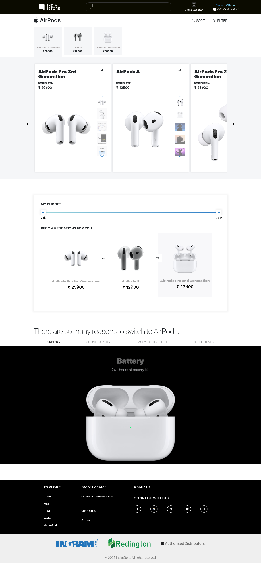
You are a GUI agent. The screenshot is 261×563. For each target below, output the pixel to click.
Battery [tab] (53, 342)
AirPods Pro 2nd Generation (213, 74)
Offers (85, 520)
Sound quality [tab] (98, 342)
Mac (46, 503)
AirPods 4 (128, 72)
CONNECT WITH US (151, 498)
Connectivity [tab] (204, 342)
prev (27, 121)
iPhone (48, 496)
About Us (142, 487)
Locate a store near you (97, 496)
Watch (48, 518)
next (233, 121)
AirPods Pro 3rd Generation (57, 74)
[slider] (43, 212)
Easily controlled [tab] (151, 342)
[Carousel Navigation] (130, 121)
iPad (47, 510)
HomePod (50, 525)
